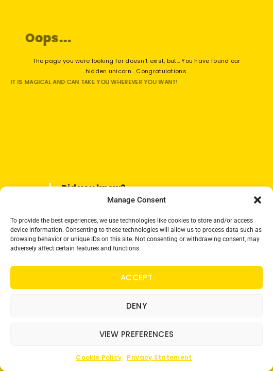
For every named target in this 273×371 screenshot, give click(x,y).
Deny (136, 305)
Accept (136, 277)
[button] (257, 200)
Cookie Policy (99, 357)
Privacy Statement (159, 357)
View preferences (136, 334)
